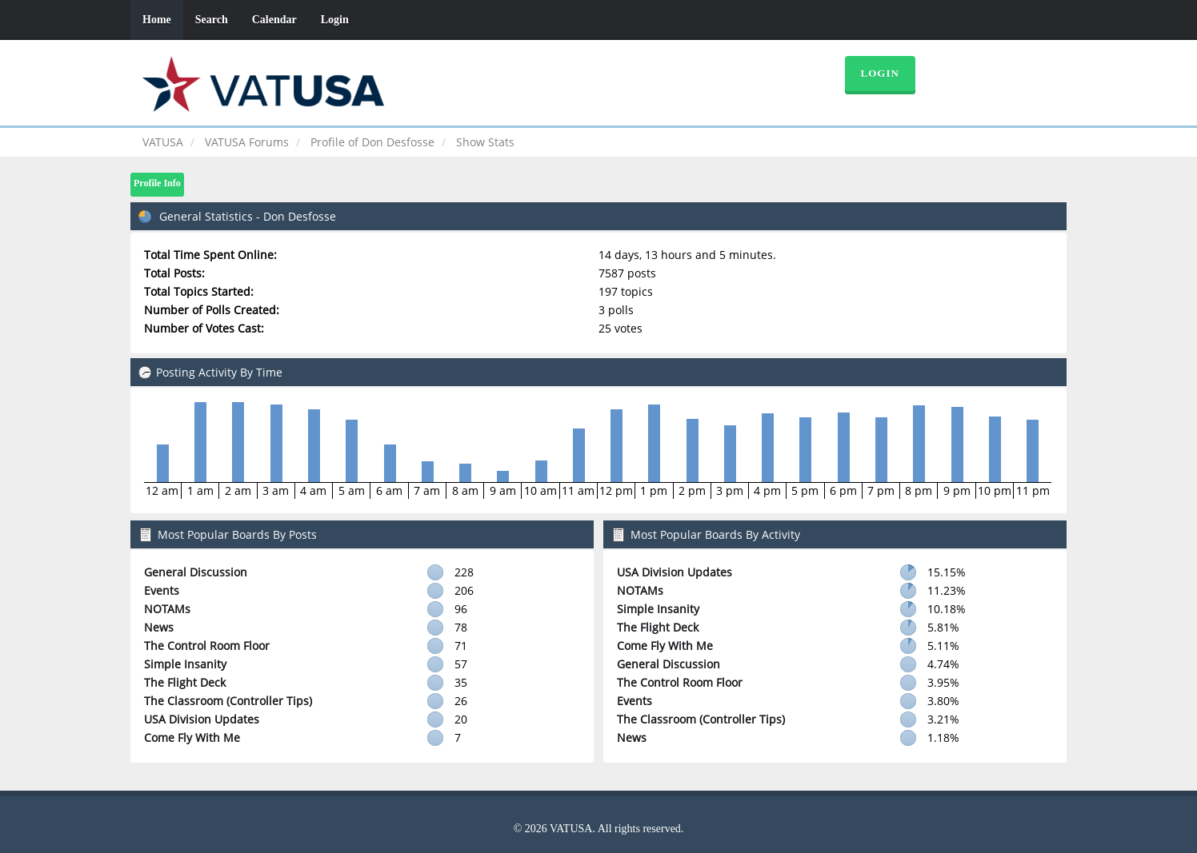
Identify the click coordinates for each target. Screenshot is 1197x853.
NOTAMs (167, 608)
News (159, 627)
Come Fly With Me (192, 737)
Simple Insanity (185, 664)
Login (335, 20)
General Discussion (195, 572)
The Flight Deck (185, 682)
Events (161, 590)
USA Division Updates (201, 719)
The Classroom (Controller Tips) (228, 700)
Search (211, 20)
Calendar (274, 20)
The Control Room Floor (207, 645)
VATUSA (162, 141)
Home (156, 20)
